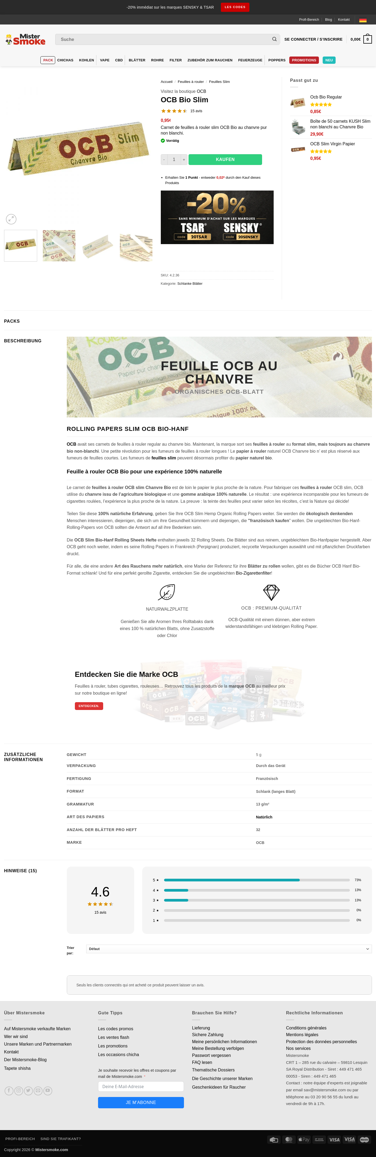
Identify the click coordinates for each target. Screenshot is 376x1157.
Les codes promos (115, 1028)
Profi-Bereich (309, 19)
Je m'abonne (141, 1102)
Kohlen (86, 60)
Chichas (65, 60)
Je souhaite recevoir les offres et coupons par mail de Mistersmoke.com (137, 1073)
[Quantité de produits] (174, 159)
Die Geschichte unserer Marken (222, 1078)
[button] (11, 219)
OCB (201, 91)
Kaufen (225, 159)
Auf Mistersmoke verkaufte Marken (37, 1028)
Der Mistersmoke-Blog (25, 1059)
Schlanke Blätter (190, 284)
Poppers (277, 60)
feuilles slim (163, 458)
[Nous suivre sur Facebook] (9, 1090)
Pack (48, 60)
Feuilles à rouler (191, 82)
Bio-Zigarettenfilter (253, 573)
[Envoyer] (274, 39)
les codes (235, 7)
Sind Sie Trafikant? (60, 1139)
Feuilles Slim (219, 82)
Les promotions (112, 1046)
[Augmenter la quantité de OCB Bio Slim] (184, 159)
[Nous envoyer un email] (38, 1090)
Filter (176, 60)
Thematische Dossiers (213, 1070)
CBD (119, 60)
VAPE (105, 60)
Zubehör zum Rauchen (209, 60)
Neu (329, 60)
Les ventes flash (113, 1037)
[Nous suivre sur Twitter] (28, 1090)
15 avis (196, 111)
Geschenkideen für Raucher (219, 1087)
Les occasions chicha (118, 1054)
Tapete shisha (17, 1068)
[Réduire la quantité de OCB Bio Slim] (164, 159)
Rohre (157, 60)
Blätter (137, 60)
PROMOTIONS (304, 60)
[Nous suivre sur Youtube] (47, 1090)
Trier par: (219, 950)
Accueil (167, 82)
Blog (328, 19)
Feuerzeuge (250, 60)
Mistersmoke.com (51, 1150)
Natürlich (264, 817)
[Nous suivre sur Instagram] (18, 1090)
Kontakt (344, 19)
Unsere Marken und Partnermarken (38, 1044)
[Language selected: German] (365, 19)
